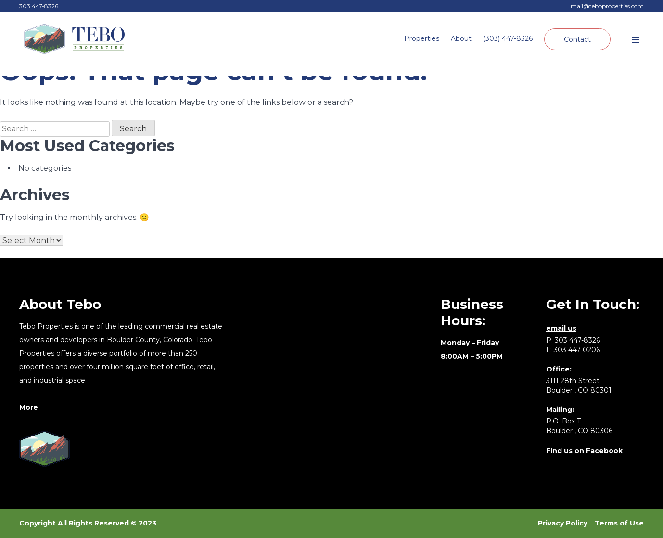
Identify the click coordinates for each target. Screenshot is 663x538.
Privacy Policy (562, 523)
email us (561, 328)
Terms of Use (619, 523)
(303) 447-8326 (508, 38)
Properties (421, 38)
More (28, 407)
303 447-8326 (38, 6)
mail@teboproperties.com (607, 6)
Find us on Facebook (584, 451)
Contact (577, 39)
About (461, 38)
